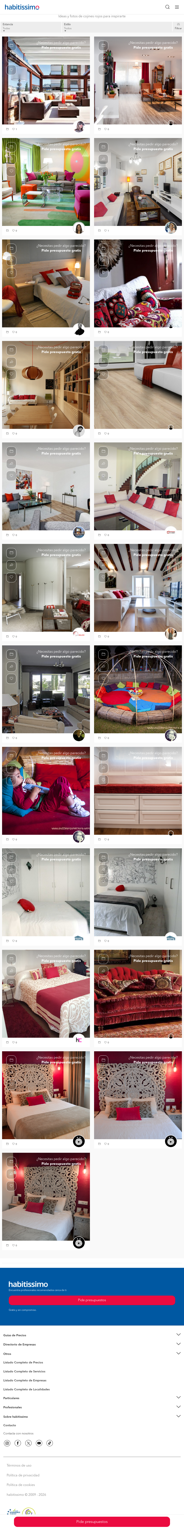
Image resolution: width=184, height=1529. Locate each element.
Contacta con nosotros (18, 1433)
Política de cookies (21, 1485)
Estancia (8, 24)
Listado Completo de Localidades (26, 1389)
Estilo (67, 24)
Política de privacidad (23, 1475)
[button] (8, 129)
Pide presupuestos (92, 1522)
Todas (6, 29)
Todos (68, 29)
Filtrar (178, 28)
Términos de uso (19, 1465)
